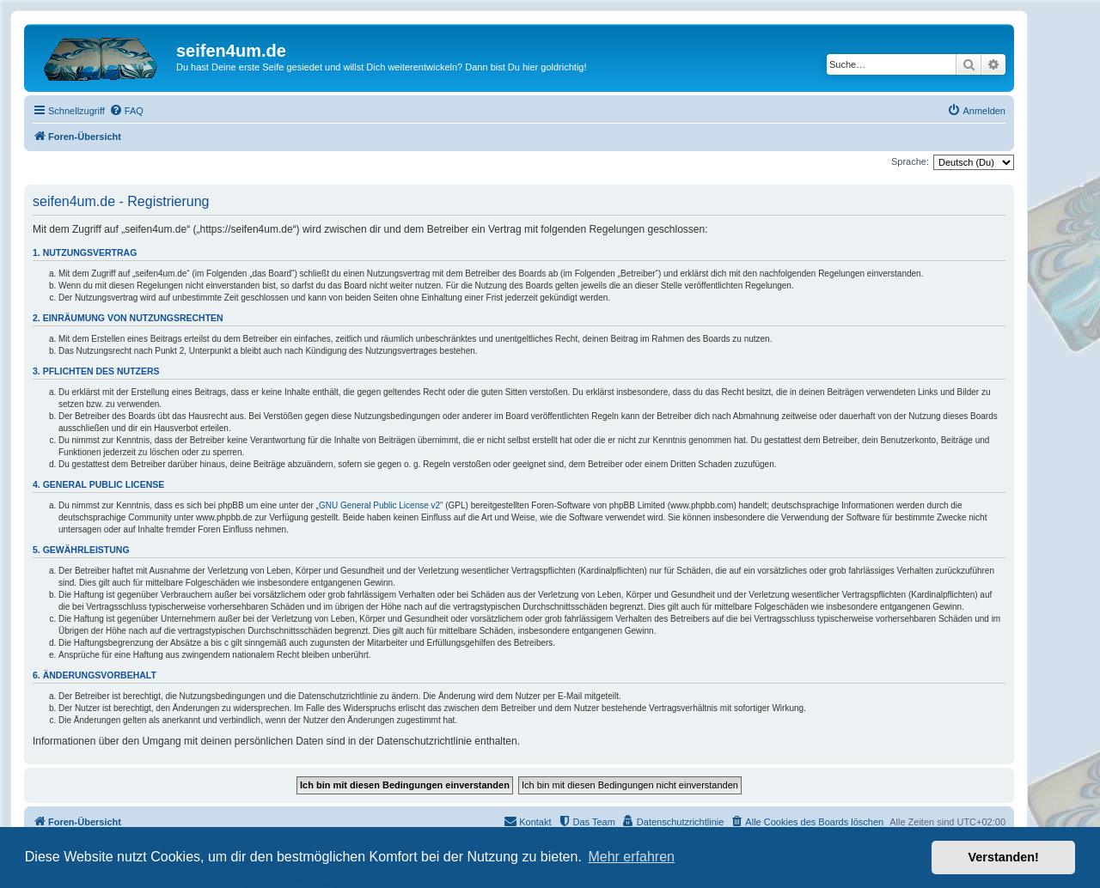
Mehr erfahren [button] (631, 856)
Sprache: (910, 161)
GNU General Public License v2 (379, 505)
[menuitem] (126, 110)
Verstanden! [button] (1004, 857)
